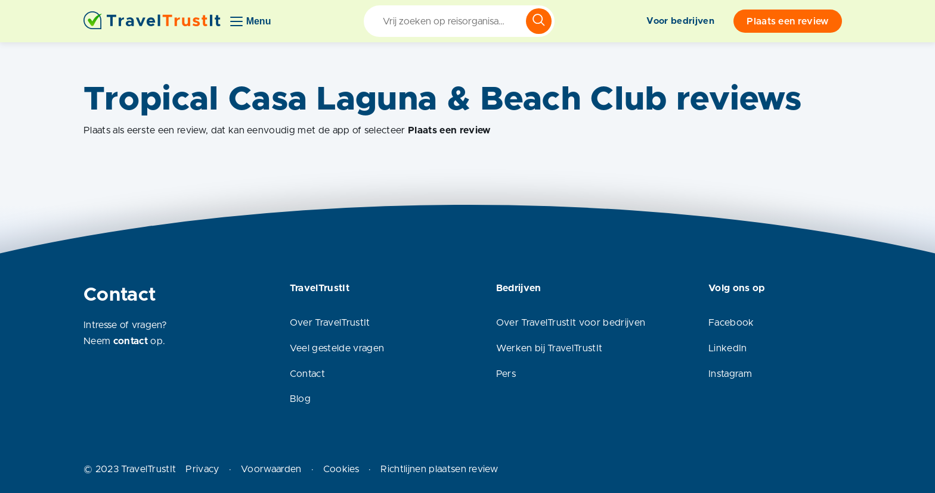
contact (130, 341)
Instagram (730, 374)
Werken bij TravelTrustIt (549, 348)
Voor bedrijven (680, 21)
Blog (300, 399)
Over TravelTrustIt (330, 322)
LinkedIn (727, 348)
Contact (307, 374)
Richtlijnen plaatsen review (439, 469)
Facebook (731, 322)
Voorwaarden (271, 469)
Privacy (202, 469)
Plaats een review (787, 21)
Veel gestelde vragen (337, 348)
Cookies (341, 469)
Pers (506, 374)
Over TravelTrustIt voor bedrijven (571, 322)
